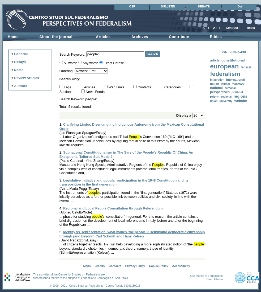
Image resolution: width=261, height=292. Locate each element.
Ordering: (67, 71)
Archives (139, 37)
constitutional (233, 60)
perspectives (220, 92)
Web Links (117, 87)
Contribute (179, 37)
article (214, 60)
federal (246, 67)
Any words (91, 63)
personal (230, 88)
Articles (103, 37)
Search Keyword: (72, 54)
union (213, 101)
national (216, 88)
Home (13, 37)
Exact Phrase (114, 63)
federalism (225, 74)
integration (217, 79)
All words (71, 63)
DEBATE (203, 6)
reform (214, 96)
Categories (173, 87)
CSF (132, 6)
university (226, 101)
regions (240, 96)
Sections (66, 92)
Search (152, 54)
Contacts (145, 87)
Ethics (216, 37)
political (237, 92)
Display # (184, 115)
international (235, 79)
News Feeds (95, 92)
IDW (239, 6)
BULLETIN (168, 6)
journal (225, 84)
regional (226, 96)
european (224, 66)
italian (214, 83)
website (240, 101)
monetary (238, 83)
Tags (68, 87)
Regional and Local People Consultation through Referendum (113, 208)
